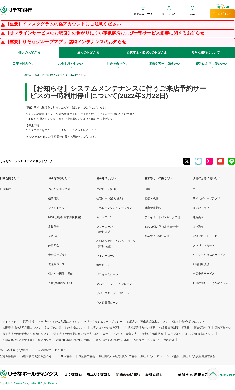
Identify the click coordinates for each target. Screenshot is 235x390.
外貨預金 (53, 245)
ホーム (28, 74)
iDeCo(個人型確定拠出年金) (162, 226)
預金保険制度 (202, 327)
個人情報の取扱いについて (188, 321)
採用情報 (28, 321)
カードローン (104, 217)
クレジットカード (204, 245)
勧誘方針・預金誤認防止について (147, 321)
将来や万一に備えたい (158, 178)
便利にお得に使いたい (206, 178)
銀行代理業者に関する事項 (112, 339)
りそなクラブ (201, 207)
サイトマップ (10, 321)
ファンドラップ (57, 207)
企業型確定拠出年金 (157, 236)
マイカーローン (106, 255)
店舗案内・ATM (143, 14)
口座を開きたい (9, 178)
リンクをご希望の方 (124, 333)
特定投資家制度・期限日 (174, 327)
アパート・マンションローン (114, 283)
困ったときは (169, 14)
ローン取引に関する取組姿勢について (191, 333)
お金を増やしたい (59, 178)
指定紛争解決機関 (152, 333)
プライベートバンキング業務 (162, 217)
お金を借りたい (106, 178)
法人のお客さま (88, 52)
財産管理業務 (153, 207)
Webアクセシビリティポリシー (103, 321)
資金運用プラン (57, 254)
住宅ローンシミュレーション (114, 207)
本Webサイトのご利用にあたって (59, 321)
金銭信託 (53, 236)
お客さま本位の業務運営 (105, 327)
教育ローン (103, 265)
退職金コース (56, 264)
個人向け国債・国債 (60, 273)
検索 (192, 14)
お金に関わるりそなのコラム (210, 283)
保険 (147, 189)
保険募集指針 (223, 327)
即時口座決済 (201, 264)
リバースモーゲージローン (112, 293)
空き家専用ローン (107, 302)
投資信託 (53, 198)
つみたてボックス (59, 189)
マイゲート (199, 189)
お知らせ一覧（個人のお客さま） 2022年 (56, 74)
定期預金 (53, 226)
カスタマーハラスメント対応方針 (153, 339)
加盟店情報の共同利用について (21, 327)
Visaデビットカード (205, 236)
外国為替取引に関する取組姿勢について (27, 339)
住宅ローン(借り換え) (109, 198)
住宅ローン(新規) (106, 189)
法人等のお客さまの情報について (65, 327)
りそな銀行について (206, 52)
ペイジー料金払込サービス (209, 254)
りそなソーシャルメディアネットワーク (26, 161)
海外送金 (198, 226)
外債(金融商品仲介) (60, 283)
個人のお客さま (29, 52)
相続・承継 (151, 198)
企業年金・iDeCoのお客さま (147, 52)
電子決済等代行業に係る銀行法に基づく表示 (80, 333)
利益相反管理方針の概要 (140, 327)
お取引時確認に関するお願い (74, 339)
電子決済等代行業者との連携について (25, 333)
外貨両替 (198, 217)
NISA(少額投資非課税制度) (64, 217)
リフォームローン (107, 274)
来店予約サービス (204, 273)
